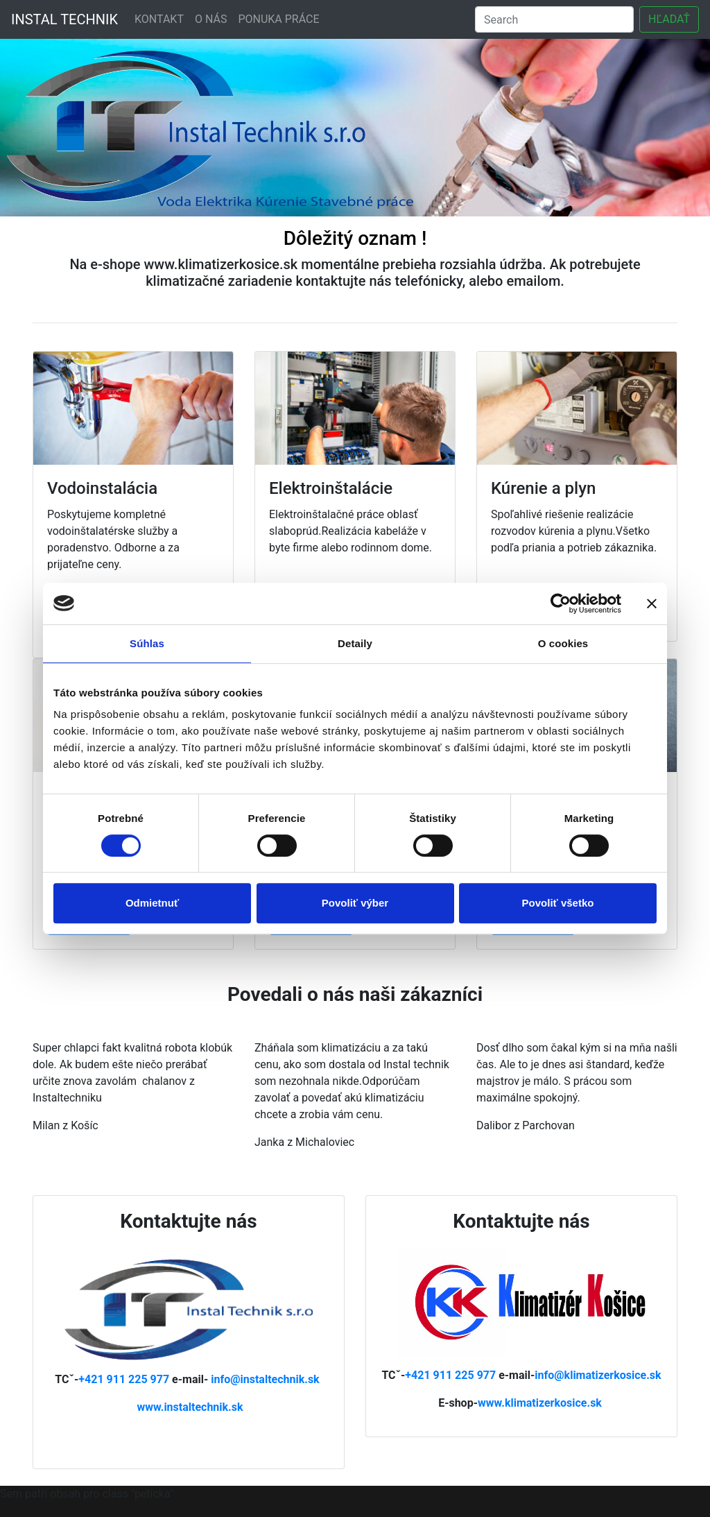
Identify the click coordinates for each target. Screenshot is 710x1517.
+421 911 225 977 (125, 1379)
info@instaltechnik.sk (265, 1379)
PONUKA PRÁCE (278, 19)
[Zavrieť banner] (652, 603)
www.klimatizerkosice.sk (540, 1402)
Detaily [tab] (355, 643)
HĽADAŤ (669, 19)
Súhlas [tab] (147, 643)
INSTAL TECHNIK (64, 19)
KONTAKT (159, 19)
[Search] (554, 19)
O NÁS (211, 19)
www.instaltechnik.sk (190, 1407)
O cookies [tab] (563, 643)
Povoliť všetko (558, 903)
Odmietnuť (152, 903)
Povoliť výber (355, 903)
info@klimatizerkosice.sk (598, 1375)
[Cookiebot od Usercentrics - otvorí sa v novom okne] (560, 603)
